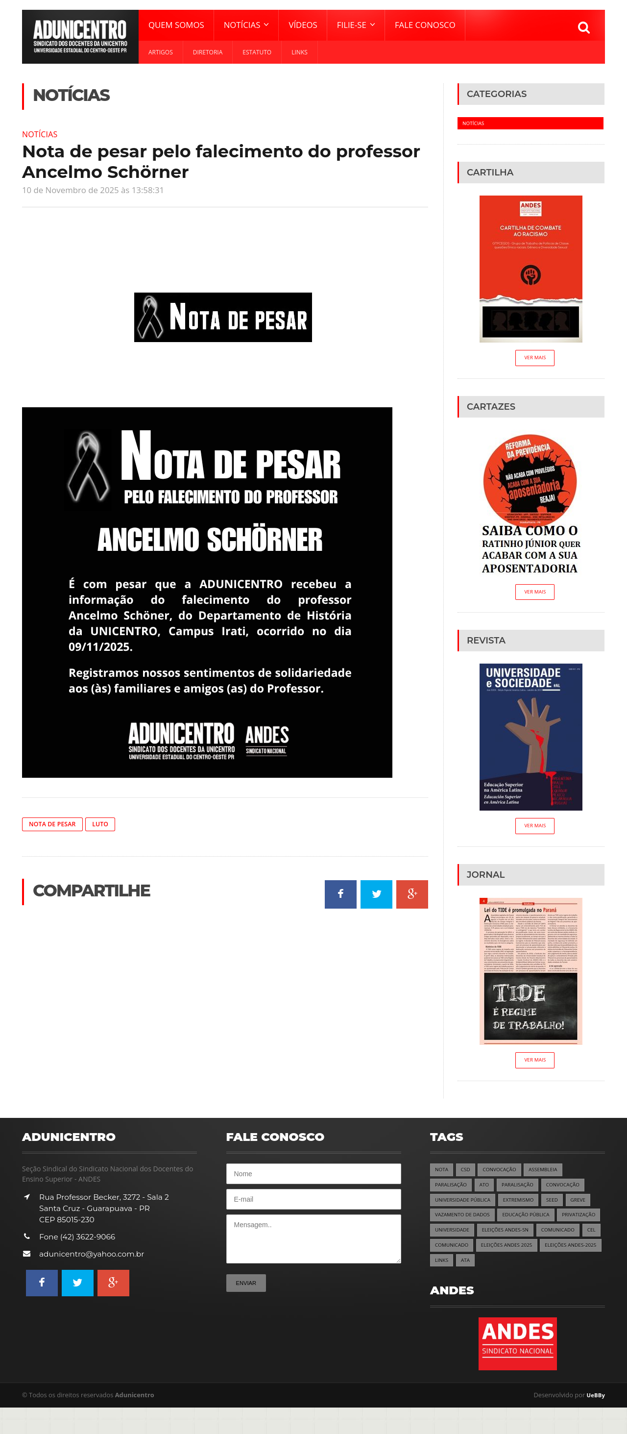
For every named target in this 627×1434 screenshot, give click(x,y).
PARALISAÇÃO (453, 1191)
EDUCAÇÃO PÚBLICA (535, 1222)
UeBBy (594, 1421)
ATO (488, 1191)
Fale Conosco (425, 24)
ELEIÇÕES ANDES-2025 (534, 1270)
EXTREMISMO (526, 1207)
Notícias (42, 134)
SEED (563, 1207)
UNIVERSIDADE (504, 1238)
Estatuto (256, 52)
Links (299, 52)
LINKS (582, 1270)
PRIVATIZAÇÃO (453, 1238)
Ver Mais (535, 359)
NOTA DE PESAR (55, 824)
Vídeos (303, 24)
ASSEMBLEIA (551, 1175)
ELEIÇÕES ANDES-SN (562, 1238)
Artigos (160, 52)
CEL (489, 1254)
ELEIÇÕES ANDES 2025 (463, 1270)
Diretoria (208, 52)
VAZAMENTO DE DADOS (465, 1222)
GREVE (590, 1207)
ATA (440, 1286)
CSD (467, 1175)
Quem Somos (176, 24)
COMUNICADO (453, 1254)
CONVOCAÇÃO (504, 1175)
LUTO (106, 824)
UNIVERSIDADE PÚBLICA (466, 1207)
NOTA (442, 1175)
